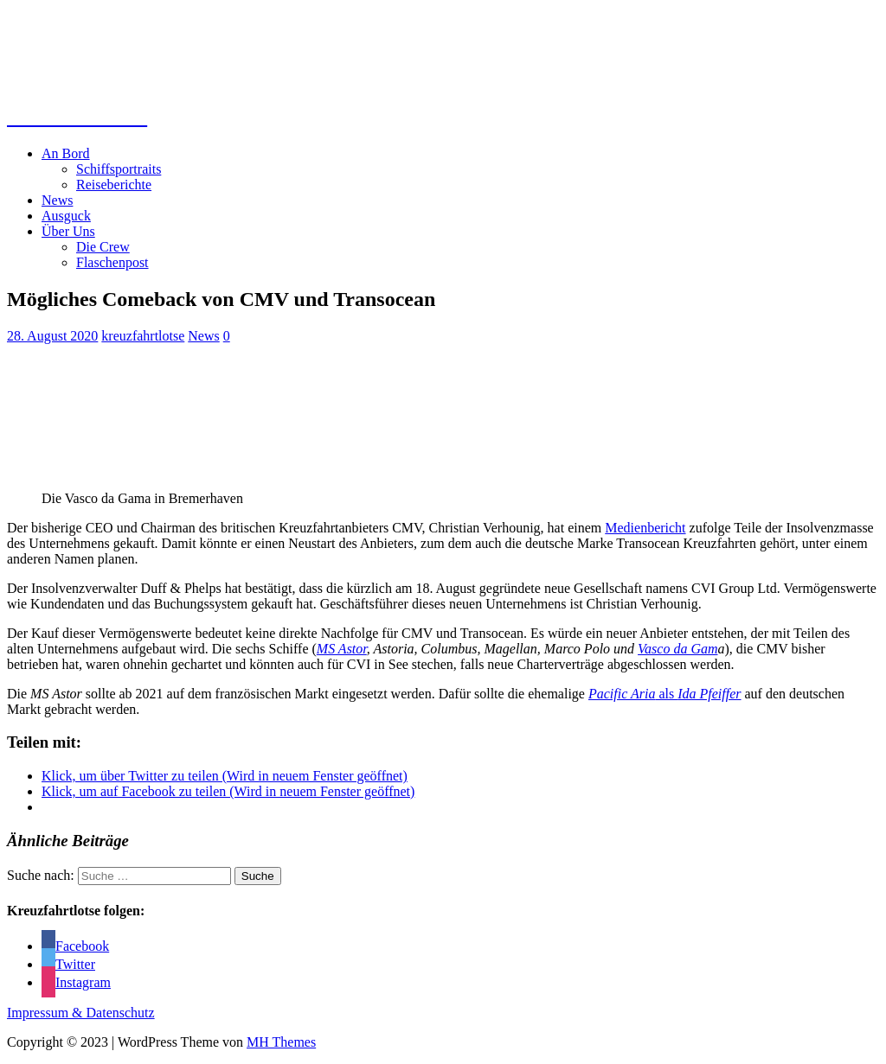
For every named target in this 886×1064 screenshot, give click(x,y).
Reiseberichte (113, 184)
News (57, 200)
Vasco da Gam (677, 648)
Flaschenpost (112, 262)
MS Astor (342, 648)
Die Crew (103, 246)
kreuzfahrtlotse (142, 335)
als (665, 693)
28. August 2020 (52, 335)
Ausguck (66, 215)
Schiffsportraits (118, 169)
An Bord (66, 153)
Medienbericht (645, 527)
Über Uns (68, 231)
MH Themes (281, 1042)
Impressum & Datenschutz (81, 1012)
